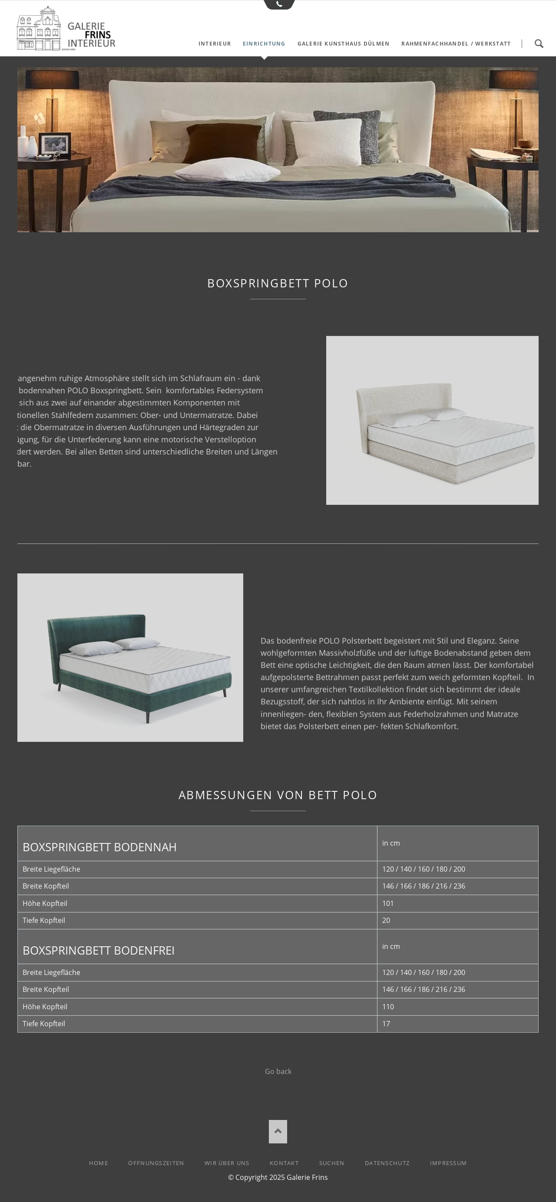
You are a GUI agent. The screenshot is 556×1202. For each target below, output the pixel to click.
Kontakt (284, 1163)
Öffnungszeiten (156, 1163)
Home (98, 1163)
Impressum (448, 1163)
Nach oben (278, 1131)
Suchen (539, 44)
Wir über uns (227, 1163)
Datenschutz (387, 1163)
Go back (278, 1071)
